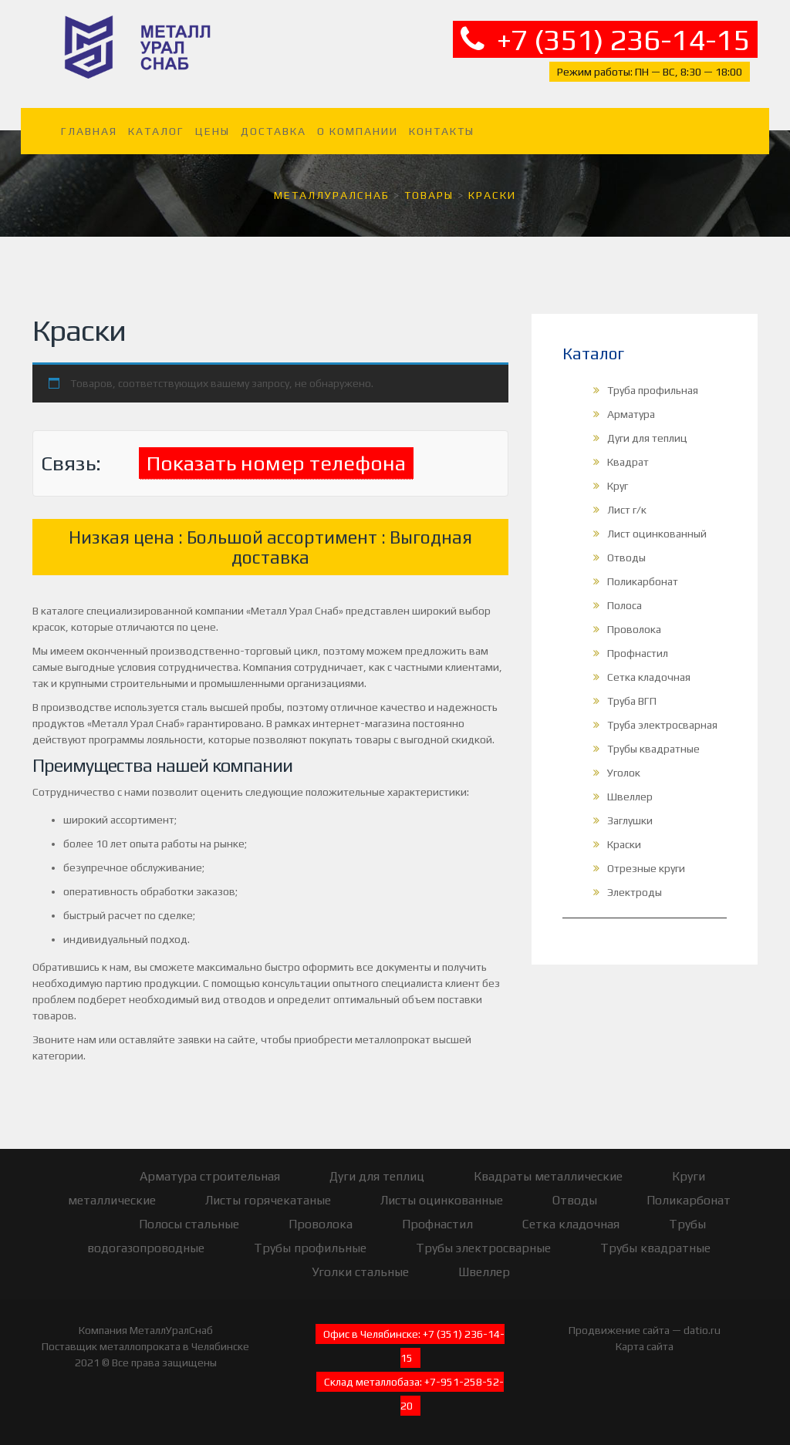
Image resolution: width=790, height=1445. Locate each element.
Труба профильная (652, 390)
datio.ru (702, 1330)
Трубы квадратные (653, 749)
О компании (357, 131)
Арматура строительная (210, 1176)
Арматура (631, 414)
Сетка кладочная (648, 677)
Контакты (441, 131)
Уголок (623, 772)
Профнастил (637, 653)
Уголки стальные (360, 1272)
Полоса (624, 605)
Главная (89, 131)
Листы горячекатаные (268, 1200)
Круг (617, 486)
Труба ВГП (632, 701)
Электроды (634, 892)
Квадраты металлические (548, 1176)
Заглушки (630, 820)
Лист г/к (627, 510)
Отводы (626, 557)
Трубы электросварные (483, 1248)
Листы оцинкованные (441, 1200)
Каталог (156, 131)
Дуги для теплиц (647, 438)
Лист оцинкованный (657, 533)
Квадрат (628, 462)
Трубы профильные (310, 1248)
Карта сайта (645, 1346)
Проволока (634, 629)
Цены (212, 131)
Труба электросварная (662, 725)
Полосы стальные (189, 1224)
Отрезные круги (646, 868)
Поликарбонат (642, 581)
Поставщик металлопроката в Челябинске (145, 1346)
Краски (624, 844)
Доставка (273, 131)
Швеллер (630, 796)
